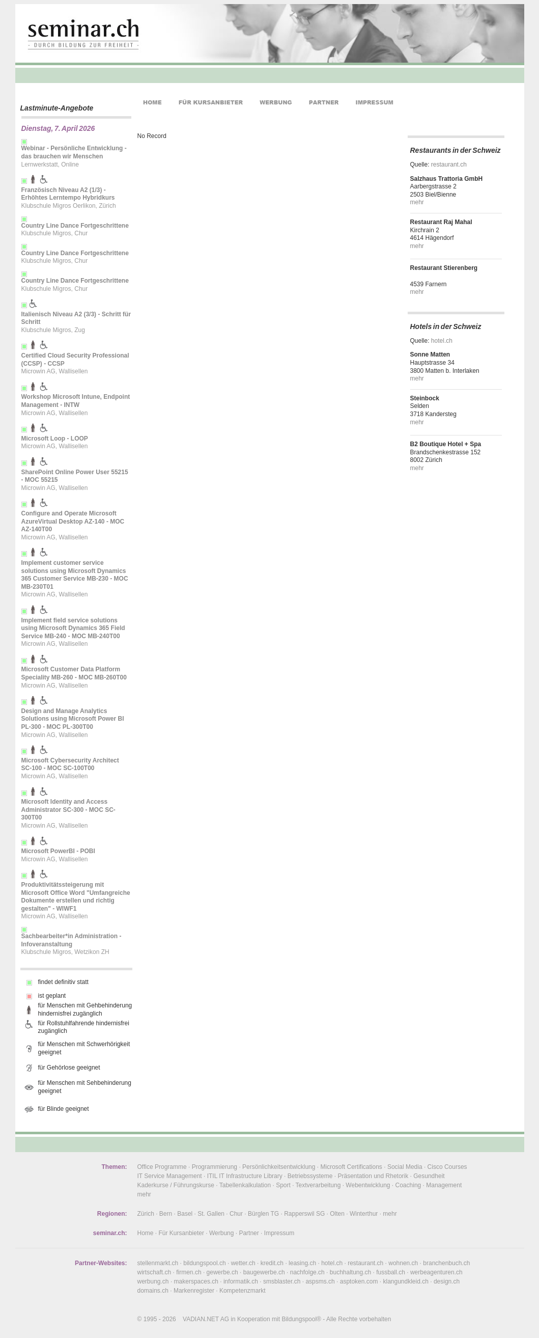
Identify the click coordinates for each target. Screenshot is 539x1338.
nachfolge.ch (307, 1272)
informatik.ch (240, 1281)
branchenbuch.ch (446, 1263)
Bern (165, 1213)
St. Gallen (210, 1213)
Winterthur (364, 1213)
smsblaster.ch (281, 1281)
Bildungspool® (301, 1319)
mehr (417, 202)
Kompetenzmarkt (242, 1290)
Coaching (408, 1185)
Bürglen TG (263, 1213)
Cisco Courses (447, 1166)
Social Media (404, 1166)
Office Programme (162, 1166)
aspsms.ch (319, 1281)
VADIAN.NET (201, 1319)
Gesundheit (428, 1176)
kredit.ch (272, 1263)
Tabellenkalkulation (245, 1185)
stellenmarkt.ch (158, 1263)
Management (444, 1185)
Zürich (145, 1213)
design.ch (447, 1281)
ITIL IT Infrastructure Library (244, 1176)
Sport (283, 1185)
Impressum (279, 1233)
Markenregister (194, 1290)
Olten (337, 1213)
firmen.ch (188, 1272)
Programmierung (214, 1166)
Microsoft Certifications (351, 1166)
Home (145, 1233)
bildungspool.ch (204, 1263)
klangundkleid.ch (405, 1281)
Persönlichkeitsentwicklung (278, 1166)
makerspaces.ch (196, 1281)
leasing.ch (302, 1263)
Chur (236, 1213)
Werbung (221, 1233)
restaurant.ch (449, 164)
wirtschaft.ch (154, 1272)
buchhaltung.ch (350, 1272)
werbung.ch (153, 1281)
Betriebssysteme (310, 1176)
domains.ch (152, 1290)
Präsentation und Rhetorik (372, 1176)
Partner (249, 1233)
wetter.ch (243, 1263)
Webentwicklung (368, 1185)
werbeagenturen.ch (436, 1272)
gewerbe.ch (222, 1272)
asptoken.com (359, 1281)
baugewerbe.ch (264, 1272)
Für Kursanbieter (181, 1233)
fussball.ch (390, 1272)
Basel (184, 1213)
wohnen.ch (403, 1263)
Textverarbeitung (318, 1185)
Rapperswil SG (304, 1213)
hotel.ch (441, 340)
